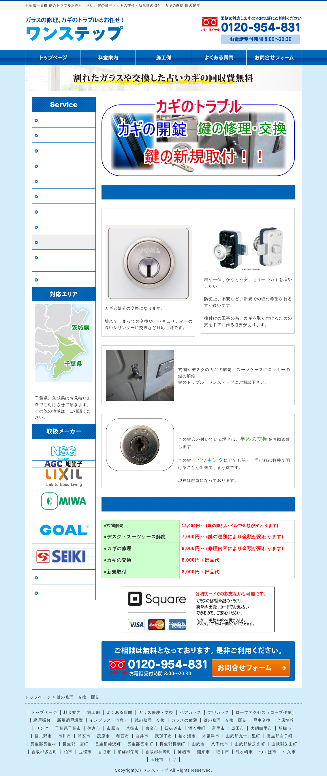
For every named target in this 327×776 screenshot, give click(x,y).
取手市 (222, 752)
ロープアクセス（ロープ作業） (63, 261)
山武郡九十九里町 (243, 736)
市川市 (64, 736)
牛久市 (289, 752)
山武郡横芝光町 (250, 744)
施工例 (93, 712)
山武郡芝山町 (284, 744)
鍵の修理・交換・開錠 (63, 241)
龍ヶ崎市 (244, 752)
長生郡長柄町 (172, 744)
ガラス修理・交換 (58, 119)
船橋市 (285, 728)
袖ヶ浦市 (187, 736)
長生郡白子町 (280, 736)
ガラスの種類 (54, 211)
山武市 (198, 744)
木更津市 (210, 736)
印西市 (122, 736)
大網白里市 (261, 728)
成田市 (237, 728)
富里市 (218, 728)
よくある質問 (119, 712)
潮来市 (203, 752)
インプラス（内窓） (61, 226)
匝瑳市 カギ (163, 759)
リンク (46, 592)
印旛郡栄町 (128, 752)
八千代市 (219, 744)
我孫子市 (163, 736)
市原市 (113, 728)
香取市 (104, 752)
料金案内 (72, 712)
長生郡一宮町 (76, 744)
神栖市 (184, 752)
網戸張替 (49, 165)
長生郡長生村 (43, 744)
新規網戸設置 (54, 180)
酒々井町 (197, 728)
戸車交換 (49, 279)
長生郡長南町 (140, 744)
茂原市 (103, 736)
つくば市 (268, 752)
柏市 (68, 752)
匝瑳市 (85, 752)
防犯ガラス (51, 150)
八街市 (132, 728)
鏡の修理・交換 (56, 196)
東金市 (151, 728)
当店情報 (49, 577)
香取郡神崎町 (158, 752)
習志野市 (43, 736)
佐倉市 (93, 728)
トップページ (44, 712)
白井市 (142, 736)
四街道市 (173, 728)
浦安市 (84, 736)
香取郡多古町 (44, 752)
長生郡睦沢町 (108, 744)
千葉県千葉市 (68, 728)
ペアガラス (51, 135)
